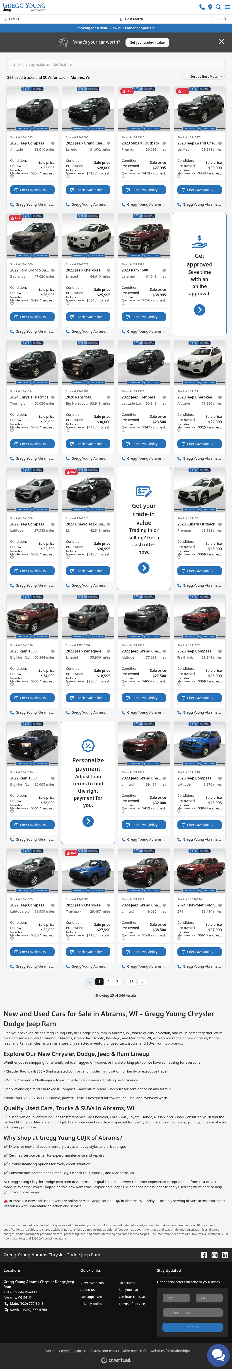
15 (132, 981)
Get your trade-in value (147, 42)
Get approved (91, 1296)
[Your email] (192, 1312)
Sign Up (193, 1327)
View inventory (92, 1282)
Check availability (30, 189)
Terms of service (132, 1303)
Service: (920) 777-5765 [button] (26, 1309)
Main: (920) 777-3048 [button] (24, 1303)
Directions (127, 1282)
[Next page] (142, 982)
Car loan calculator (134, 1296)
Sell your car (128, 1289)
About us (87, 1289)
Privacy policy (91, 1303)
